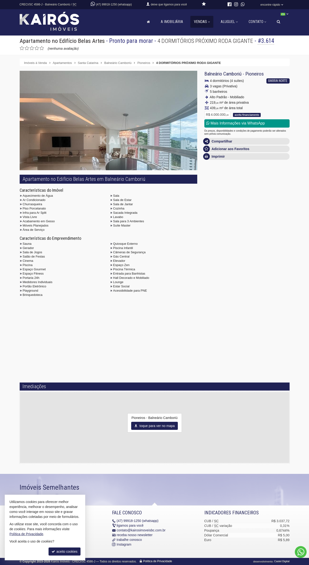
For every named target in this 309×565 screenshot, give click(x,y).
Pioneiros (254, 74)
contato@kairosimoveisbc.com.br (141, 530)
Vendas (202, 21)
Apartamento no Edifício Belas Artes (63, 40)
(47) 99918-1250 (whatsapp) (114, 4)
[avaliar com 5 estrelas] (42, 48)
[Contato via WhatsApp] (301, 552)
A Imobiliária (172, 21)
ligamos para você (130, 526)
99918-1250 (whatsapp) (138, 521)
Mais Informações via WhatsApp (235, 123)
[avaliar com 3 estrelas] (32, 48)
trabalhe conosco (129, 540)
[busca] (278, 22)
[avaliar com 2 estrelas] (27, 48)
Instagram (124, 545)
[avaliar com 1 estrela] (22, 48)
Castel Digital (282, 561)
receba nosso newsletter (135, 535)
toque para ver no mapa (154, 426)
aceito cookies (64, 551)
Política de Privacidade (157, 561)
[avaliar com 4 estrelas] (37, 48)
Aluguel (229, 21)
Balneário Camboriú (223, 74)
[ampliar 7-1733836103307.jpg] (122, 150)
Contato (257, 21)
